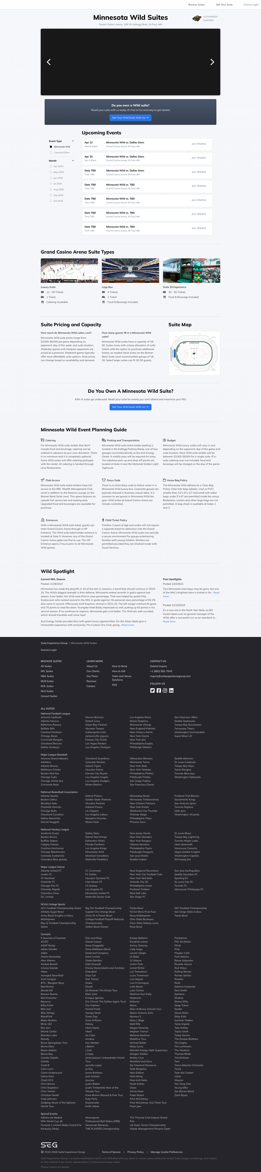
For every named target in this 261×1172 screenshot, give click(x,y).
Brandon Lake (49, 1035)
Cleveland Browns (51, 743)
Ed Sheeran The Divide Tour (101, 990)
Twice (177, 1068)
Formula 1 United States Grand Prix (61, 1125)
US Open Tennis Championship (148, 1125)
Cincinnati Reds (50, 784)
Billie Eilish (47, 1005)
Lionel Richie (137, 967)
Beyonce (46, 1001)
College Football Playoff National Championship (104, 921)
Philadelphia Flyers (141, 848)
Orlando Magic (138, 814)
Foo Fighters (92, 1005)
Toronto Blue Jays (184, 773)
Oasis (133, 1087)
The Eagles (180, 1042)
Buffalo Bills (48, 728)
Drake (88, 982)
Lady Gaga (136, 949)
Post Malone (181, 956)
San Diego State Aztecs (187, 911)
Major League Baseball (54, 754)
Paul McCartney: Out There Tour (148, 1102)
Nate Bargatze (138, 1068)
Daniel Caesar (93, 941)
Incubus (89, 1038)
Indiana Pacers (94, 807)
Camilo (45, 1061)
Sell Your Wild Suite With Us (130, 117)
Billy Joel (46, 1009)
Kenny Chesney (139, 945)
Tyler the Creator (183, 1072)
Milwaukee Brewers (141, 758)
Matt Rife (135, 1024)
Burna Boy (47, 1053)
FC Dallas (90, 874)
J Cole (88, 1050)
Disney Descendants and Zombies (104, 967)
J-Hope (89, 1053)
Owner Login (251, 4)
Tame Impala (181, 1024)
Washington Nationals (187, 777)
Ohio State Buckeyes (142, 919)
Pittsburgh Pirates (140, 777)
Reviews (91, 681)
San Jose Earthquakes (187, 870)
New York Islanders (141, 836)
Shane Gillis (181, 1001)
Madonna (135, 997)
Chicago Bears (49, 736)
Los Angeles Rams (140, 717)
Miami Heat (92, 822)
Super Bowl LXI (183, 736)
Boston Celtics (49, 799)
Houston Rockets (95, 803)
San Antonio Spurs (185, 803)
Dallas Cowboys (50, 747)
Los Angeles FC (94, 889)
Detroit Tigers (93, 765)
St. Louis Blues (182, 833)
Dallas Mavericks (50, 818)
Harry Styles (92, 1027)
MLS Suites (47, 691)
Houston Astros (94, 769)
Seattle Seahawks (184, 721)
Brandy (45, 1038)
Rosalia (178, 979)
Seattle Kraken (138, 859)
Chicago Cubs (49, 777)
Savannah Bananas (96, 1125)
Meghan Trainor (139, 1031)
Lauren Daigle (138, 953)
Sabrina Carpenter (184, 986)
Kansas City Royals (96, 773)
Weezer (178, 1080)
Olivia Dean (136, 1091)
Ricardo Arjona (183, 964)
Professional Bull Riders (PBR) (102, 1121)
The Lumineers (182, 1046)
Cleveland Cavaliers (52, 814)
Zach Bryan (181, 1095)
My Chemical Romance (143, 1065)
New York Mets (138, 765)
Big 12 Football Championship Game (58, 924)
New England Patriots (142, 728)
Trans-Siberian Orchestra (188, 1065)
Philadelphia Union (141, 885)
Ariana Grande (49, 967)
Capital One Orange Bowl (100, 911)
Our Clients (93, 671)
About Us (92, 666)
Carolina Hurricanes (52, 848)
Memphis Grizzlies (95, 818)
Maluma (134, 1001)
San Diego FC (137, 896)
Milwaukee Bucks (140, 795)
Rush (177, 982)
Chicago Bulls (49, 810)
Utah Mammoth (183, 844)
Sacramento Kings (184, 799)
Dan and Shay (93, 938)
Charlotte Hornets (51, 807)
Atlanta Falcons (50, 721)
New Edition (137, 1072)
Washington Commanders (189, 732)
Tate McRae (181, 1027)
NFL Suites (47, 671)
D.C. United (47, 896)
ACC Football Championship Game (61, 908)
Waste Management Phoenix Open (150, 1128)
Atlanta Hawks (49, 795)
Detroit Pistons (93, 795)
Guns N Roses (93, 1020)
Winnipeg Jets (182, 859)
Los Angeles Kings (96, 848)
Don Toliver (92, 979)
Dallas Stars (92, 833)
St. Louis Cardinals (185, 762)
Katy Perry (91, 1098)
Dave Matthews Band (97, 949)
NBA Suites (47, 676)
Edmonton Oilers (95, 840)
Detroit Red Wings (96, 836)
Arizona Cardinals (51, 717)
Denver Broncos (94, 717)
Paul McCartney (139, 1098)
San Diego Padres (140, 780)
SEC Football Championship (190, 908)
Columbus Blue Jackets (54, 859)
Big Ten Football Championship (103, 908)
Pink (177, 949)
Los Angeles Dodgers (97, 780)
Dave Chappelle (94, 945)
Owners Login (49, 649)
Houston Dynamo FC (97, 878)
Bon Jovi (45, 1027)
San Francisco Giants (142, 784)
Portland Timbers (140, 889)
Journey (89, 1080)
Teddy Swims (182, 1035)
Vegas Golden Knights (187, 851)
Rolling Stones (182, 971)
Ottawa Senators (139, 844)
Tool (176, 1061)
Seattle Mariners (183, 758)
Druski (89, 986)
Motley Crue (137, 1057)
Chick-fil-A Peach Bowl (98, 915)
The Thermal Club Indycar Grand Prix (148, 1119)
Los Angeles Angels (96, 777)
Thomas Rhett (182, 1053)
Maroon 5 (135, 1016)
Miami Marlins (93, 784)
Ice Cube (90, 1035)
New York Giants (139, 736)
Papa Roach (137, 1095)
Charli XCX (47, 1080)
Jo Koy (89, 1068)
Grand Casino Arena (111, 24)
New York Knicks (139, 807)
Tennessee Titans (184, 728)
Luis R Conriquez (139, 982)
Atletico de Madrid (51, 1117)
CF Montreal (48, 878)
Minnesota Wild (94, 851)
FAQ (114, 684)
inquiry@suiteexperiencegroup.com (170, 676)
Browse (196, 4)
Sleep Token (181, 1005)
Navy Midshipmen (140, 915)
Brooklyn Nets (49, 803)
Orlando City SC (139, 881)
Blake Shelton (49, 1020)
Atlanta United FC (51, 870)
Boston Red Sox (50, 773)
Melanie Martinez (140, 1035)
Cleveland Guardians (97, 758)
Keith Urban (92, 1106)
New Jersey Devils (140, 833)
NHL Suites (47, 686)
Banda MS (47, 990)
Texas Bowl (181, 915)
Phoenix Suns (138, 822)
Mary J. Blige (137, 1020)
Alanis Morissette (51, 956)
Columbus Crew (50, 893)
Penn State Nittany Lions (144, 923)
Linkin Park (136, 964)
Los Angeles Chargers (97, 747)
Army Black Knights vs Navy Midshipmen (57, 917)
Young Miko (181, 1087)
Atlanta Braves (49, 765)
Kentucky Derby (50, 1128)
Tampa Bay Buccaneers (187, 724)
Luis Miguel (136, 979)
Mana (133, 1005)
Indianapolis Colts (95, 732)
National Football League (55, 713)
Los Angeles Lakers (96, 814)
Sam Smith (180, 990)
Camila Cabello (49, 1057)
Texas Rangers (182, 769)
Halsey (89, 1024)
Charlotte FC (48, 881)
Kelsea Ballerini (139, 938)
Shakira (178, 997)
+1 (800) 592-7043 (161, 671)
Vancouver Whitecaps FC (188, 889)
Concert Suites (49, 696)
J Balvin (89, 1046)
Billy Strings (47, 1012)
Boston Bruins (49, 836)
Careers (91, 686)
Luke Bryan (136, 986)
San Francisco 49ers (185, 717)
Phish (177, 945)
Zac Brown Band (184, 1091)
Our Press (92, 676)
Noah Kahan (137, 1083)
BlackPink (46, 1016)
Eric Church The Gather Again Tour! (105, 1001)
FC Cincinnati (93, 870)
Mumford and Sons (141, 1061)
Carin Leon (47, 1068)
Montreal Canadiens (97, 855)
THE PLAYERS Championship (102, 1128)
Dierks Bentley (93, 960)
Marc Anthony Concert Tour (145, 1009)
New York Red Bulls (141, 878)
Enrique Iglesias (94, 997)
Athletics (46, 762)
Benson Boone (49, 994)
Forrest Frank (92, 1009)
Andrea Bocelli (49, 964)
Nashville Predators (96, 859)
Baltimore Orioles (51, 769)
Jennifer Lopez (93, 1065)
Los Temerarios (138, 971)
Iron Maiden (92, 1042)
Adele (44, 953)
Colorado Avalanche (52, 855)
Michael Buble (138, 1042)
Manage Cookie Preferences (167, 1152)
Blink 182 (46, 1024)
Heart (88, 1031)
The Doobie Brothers (186, 1038)
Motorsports (92, 1117)
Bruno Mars (47, 1046)
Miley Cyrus (136, 1046)
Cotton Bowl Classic (96, 926)
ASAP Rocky (48, 945)
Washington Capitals (186, 855)
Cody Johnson (49, 1098)
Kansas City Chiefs (96, 739)
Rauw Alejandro (183, 960)
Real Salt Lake (138, 893)
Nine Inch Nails (138, 1080)
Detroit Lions (92, 721)
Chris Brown (48, 1083)
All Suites (46, 666)
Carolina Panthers (51, 732)
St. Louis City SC (183, 881)
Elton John (91, 994)
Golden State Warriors (98, 799)
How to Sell (118, 671)
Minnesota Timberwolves (144, 799)
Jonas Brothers (93, 1072)
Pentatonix (180, 938)
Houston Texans (94, 728)
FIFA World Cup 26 (52, 1121)
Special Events (49, 1113)
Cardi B (45, 1065)
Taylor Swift (181, 1031)
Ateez (44, 971)
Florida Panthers (94, 844)
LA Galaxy (91, 885)
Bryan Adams (48, 1050)
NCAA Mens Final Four (143, 911)
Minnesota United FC (97, 893)
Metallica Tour (138, 1038)
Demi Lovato (92, 956)
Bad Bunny (47, 986)
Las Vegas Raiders (95, 743)
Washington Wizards (186, 814)
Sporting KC (181, 878)
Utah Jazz (180, 810)
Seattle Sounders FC (186, 874)
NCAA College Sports (53, 904)
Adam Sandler (49, 949)
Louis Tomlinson (139, 975)
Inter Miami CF (93, 881)
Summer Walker (183, 1020)
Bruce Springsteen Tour (54, 1042)
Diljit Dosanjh (93, 964)
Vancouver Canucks (185, 848)
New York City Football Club (146, 874)
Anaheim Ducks (50, 833)
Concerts (46, 934)
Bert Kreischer (49, 997)
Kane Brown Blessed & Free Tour (104, 1095)
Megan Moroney (139, 1027)
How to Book (119, 666)
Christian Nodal (50, 1095)
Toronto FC (180, 885)
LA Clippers (92, 810)
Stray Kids (180, 1016)
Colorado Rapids (50, 889)
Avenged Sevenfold (52, 975)
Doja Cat (90, 975)
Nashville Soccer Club (97, 896)
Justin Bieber (92, 1083)
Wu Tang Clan (182, 1083)
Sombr (178, 1009)
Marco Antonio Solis (141, 1012)
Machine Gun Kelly (140, 994)
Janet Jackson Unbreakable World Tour (104, 1059)
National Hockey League (55, 829)
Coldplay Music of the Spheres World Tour (58, 1104)
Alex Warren (48, 960)
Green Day (91, 1016)
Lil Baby (134, 956)
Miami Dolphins (139, 721)
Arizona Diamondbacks (54, 758)
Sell (224, 4)
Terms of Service (111, 1152)
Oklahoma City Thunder (143, 810)
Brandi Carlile (48, 1031)
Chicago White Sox (52, 780)
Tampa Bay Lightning (186, 836)
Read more (128, 624)
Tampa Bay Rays (184, 765)
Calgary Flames (50, 844)
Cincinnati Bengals (51, 739)
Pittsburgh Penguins (141, 851)
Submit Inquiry (158, 666)
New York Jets (138, 739)
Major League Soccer (53, 866)
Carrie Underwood (51, 1072)
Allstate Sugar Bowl (52, 911)
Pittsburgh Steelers (140, 747)
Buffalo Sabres (49, 840)
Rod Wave (180, 967)
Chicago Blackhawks (53, 851)
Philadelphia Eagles (141, 743)
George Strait (93, 1012)
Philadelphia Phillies (141, 773)
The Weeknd (181, 1050)
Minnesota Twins (139, 762)
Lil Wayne (135, 960)
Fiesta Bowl (136, 908)
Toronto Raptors (183, 807)
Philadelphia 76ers (140, 818)
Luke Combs (137, 990)
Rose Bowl (136, 926)
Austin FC (46, 874)
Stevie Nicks (181, 1012)
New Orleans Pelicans (142, 803)
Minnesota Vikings (140, 724)
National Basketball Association (59, 792)
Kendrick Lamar (139, 941)
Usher (177, 1076)
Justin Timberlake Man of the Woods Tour (102, 1089)
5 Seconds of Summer (53, 938)
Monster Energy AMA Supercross (148, 1050)
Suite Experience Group (54, 643)
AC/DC (44, 941)
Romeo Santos (182, 975)
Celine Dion (47, 1076)
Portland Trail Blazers (186, 795)
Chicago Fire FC (50, 885)
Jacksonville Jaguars (97, 736)
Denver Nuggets (50, 822)
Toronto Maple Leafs (186, 840)
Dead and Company (96, 953)
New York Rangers (140, 840)
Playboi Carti (181, 953)
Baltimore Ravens (51, 724)
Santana (179, 994)
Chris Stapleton (49, 1087)
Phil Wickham (182, 941)
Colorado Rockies (95, 762)
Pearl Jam (135, 1106)
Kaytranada (92, 1102)
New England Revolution (144, 870)
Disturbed (91, 971)
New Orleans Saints (141, 732)
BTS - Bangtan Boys (52, 982)
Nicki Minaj (136, 1076)
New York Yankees (140, 769)
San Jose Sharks (139, 855)
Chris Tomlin (48, 1091)
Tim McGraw (181, 1057)
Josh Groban (92, 1076)
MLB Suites (47, 681)
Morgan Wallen (139, 1053)
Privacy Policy (136, 1152)
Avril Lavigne (48, 979)
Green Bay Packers (96, 724)
